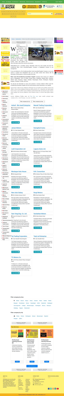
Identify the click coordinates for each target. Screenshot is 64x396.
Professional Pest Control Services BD (30, 341)
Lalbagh (23, 305)
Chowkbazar (21, 303)
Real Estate (5, 210)
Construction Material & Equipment (5, 128)
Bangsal (15, 303)
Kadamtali (43, 303)
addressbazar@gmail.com (38, 384)
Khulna (22, 316)
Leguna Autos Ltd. (40, 149)
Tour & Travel (5, 226)
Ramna (43, 305)
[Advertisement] (32, 27)
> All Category (20, 384)
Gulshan (36, 300)
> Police (26, 386)
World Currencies (30, 1)
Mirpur (26, 300)
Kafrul (38, 303)
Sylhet (20, 318)
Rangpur (16, 318)
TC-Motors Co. (16, 257)
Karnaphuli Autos (39, 128)
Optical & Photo (5, 204)
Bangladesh (38, 1)
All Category (8, 1)
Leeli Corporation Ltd (18, 149)
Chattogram (28, 316)
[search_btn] (52, 14)
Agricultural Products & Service (5, 93)
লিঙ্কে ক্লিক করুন (34, 96)
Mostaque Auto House (18, 171)
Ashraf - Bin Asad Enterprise (20, 105)
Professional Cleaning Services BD (17, 341)
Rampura (49, 305)
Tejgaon (21, 308)
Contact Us (44, 1)
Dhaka (17, 316)
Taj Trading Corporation (19, 236)
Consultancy (5, 132)
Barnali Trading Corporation (43, 105)
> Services (19, 381)
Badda (49, 300)
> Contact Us (20, 387)
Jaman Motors (16, 128)
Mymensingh (40, 316)
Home (3, 1)
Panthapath (38, 305)
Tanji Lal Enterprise (40, 236)
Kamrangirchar (17, 305)
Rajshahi (46, 316)
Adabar (45, 300)
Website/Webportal (6, 235)
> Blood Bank (27, 381)
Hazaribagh (33, 303)
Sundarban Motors (40, 214)
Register (60, 1)
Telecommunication (6, 220)
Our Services (15, 1)
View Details (15, 122)
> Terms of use (20, 389)
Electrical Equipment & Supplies (5, 139)
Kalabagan (49, 303)
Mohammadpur (30, 305)
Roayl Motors (38, 192)
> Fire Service (27, 385)
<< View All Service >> (32, 366)
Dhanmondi (26, 308)
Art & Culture (5, 96)
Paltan (40, 300)
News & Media (5, 198)
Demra (27, 303)
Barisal (33, 316)
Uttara (31, 300)
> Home (19, 379)
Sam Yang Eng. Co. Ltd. (19, 214)
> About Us (20, 380)
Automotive (5, 98)
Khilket (17, 300)
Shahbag (16, 308)
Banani (22, 300)
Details (17, 361)
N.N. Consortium (39, 171)
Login (57, 1)
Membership (22, 1)
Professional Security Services (46, 340)
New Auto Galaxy (17, 192)
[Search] (39, 14)
